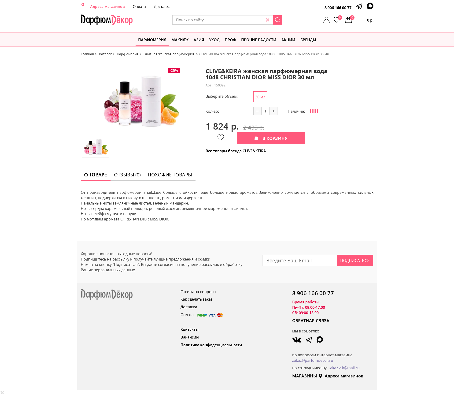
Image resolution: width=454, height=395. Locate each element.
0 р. (361, 19)
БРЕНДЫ (308, 39)
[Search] (277, 20)
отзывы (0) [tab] (127, 174)
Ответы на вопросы (198, 291)
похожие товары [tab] (170, 174)
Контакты (190, 329)
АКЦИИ (288, 39)
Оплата (139, 6)
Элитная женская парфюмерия (169, 54)
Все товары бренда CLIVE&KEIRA (236, 150)
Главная (87, 54)
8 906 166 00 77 (338, 7)
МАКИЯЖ (179, 39)
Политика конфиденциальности (211, 344)
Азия (199, 39)
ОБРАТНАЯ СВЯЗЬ (310, 320)
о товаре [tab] (95, 174)
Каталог (105, 54)
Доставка (162, 6)
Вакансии (190, 337)
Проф (230, 39)
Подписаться (355, 260)
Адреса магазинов (107, 6)
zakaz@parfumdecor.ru (312, 360)
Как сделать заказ (197, 299)
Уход (214, 39)
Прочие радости (258, 39)
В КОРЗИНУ (271, 138)
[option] (139, 100)
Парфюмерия (152, 39)
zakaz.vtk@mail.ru (344, 367)
